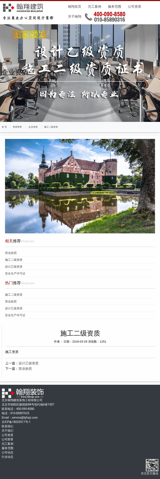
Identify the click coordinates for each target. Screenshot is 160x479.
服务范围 (114, 7)
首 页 (4, 127)
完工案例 (94, 7)
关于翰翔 (74, 16)
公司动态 (7, 452)
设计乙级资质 (13, 266)
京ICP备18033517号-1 (16, 422)
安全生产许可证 (15, 273)
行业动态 (7, 456)
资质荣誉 (17, 127)
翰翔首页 (74, 7)
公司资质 (134, 7)
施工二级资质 (51, 127)
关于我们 (7, 430)
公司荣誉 (7, 439)
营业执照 (11, 253)
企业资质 (33, 127)
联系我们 (7, 426)
